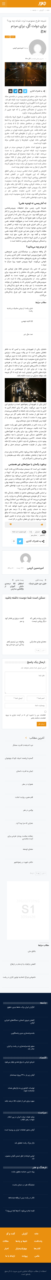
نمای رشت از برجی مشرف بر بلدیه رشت (20, 310)
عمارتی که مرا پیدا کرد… (24, 823)
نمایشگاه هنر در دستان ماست (23, 1185)
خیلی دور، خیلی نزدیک (37, 583)
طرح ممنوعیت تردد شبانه (19, 532)
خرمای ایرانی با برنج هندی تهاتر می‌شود (19, 1062)
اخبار (6, 1249)
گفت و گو (10, 1234)
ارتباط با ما (10, 1256)
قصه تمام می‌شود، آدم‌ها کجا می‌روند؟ (20, 1211)
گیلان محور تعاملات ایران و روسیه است (19, 1130)
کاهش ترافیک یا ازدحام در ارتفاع (22, 964)
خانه (36, 1234)
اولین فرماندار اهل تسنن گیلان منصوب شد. (19, 1157)
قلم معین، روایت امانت (24, 797)
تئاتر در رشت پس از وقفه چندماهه (21, 1197)
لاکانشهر (42, 535)
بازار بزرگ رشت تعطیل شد (24, 1143)
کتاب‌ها (37, 1249)
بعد (37, 650)
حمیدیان (37, 532)
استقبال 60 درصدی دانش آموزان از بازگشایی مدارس (14, 586)
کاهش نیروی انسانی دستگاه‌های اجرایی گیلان (19, 1022)
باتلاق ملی (31, 951)
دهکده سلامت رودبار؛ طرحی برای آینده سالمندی (20, 838)
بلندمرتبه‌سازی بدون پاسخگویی (22, 1033)
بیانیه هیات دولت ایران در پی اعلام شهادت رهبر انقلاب (21, 1118)
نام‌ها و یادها (21, 1241)
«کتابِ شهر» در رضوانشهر (23, 862)
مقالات (5, 1241)
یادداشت (38, 1241)
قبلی (43, 650)
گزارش (7, 37)
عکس (37, 1256)
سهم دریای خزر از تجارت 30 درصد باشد (19, 1101)
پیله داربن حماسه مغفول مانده (23, 1172)
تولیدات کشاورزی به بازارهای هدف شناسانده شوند (21, 1089)
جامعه (13, 37)
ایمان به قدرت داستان (24, 771)
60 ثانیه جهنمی (27, 321)
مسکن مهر (34, 535)
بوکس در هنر (28, 810)
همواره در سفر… (27, 784)
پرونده (24, 1256)
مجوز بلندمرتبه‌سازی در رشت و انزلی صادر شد (20, 1048)
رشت (30, 532)
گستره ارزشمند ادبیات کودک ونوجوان (19, 758)
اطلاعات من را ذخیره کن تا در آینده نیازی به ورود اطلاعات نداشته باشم (25, 717)
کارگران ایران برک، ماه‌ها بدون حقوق (20, 1007)
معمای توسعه (28, 849)
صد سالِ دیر (28, 334)
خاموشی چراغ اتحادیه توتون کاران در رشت (19, 977)
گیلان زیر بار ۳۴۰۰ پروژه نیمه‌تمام (22, 1075)
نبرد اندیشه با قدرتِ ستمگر (23, 745)
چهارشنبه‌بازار (21, 1249)
